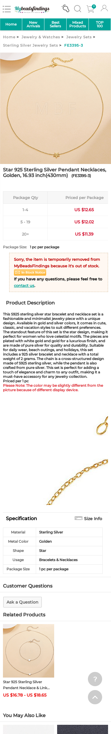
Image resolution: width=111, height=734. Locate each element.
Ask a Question (22, 602)
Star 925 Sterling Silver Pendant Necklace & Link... (26, 685)
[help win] (95, 679)
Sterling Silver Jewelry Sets (30, 45)
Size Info (93, 518)
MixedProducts (77, 24)
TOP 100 (100, 24)
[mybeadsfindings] (32, 12)
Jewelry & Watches (41, 37)
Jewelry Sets (79, 37)
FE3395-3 (73, 45)
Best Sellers (55, 24)
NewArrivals (33, 24)
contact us (24, 285)
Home (11, 24)
